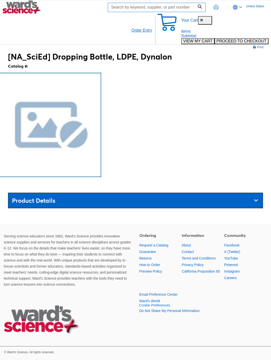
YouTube (231, 258)
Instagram (232, 271)
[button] (216, 7)
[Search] (152, 7)
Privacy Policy (193, 265)
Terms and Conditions (199, 258)
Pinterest (231, 265)
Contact (188, 252)
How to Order (149, 265)
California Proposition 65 (201, 271)
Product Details (135, 200)
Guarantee (147, 252)
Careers (230, 278)
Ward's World (149, 301)
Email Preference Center (158, 294)
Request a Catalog (153, 245)
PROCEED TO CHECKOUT (241, 41)
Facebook (231, 245)
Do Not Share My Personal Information (169, 311)
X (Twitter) (232, 252)
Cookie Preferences (154, 305)
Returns (145, 258)
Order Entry (141, 30)
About (186, 245)
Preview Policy (150, 271)
